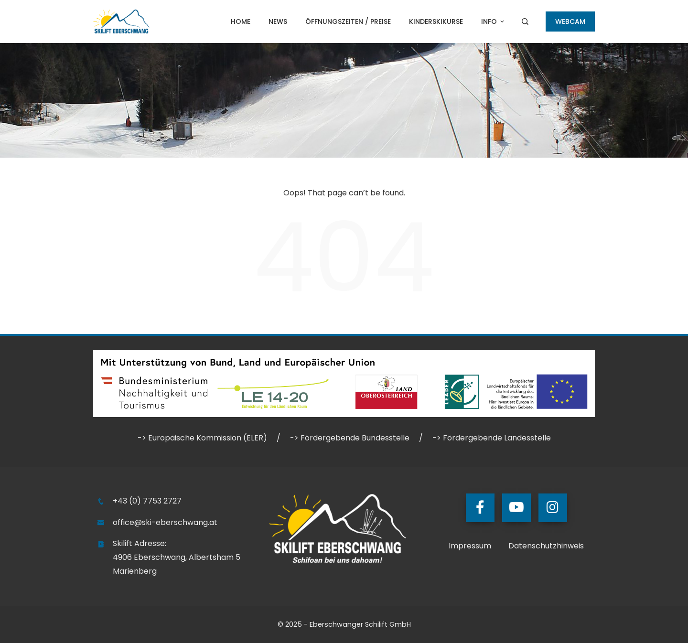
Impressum (470, 545)
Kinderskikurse (436, 21)
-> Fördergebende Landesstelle (491, 437)
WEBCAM (570, 21)
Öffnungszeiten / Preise (348, 21)
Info (493, 21)
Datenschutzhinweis (546, 545)
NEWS (278, 21)
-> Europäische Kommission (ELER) (202, 437)
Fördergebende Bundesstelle (355, 437)
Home (240, 21)
